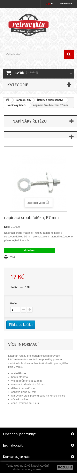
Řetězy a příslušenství (50, 100)
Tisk (13, 257)
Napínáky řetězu (15, 105)
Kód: (7, 226)
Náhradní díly (23, 100)
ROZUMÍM (65, 467)
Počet (13, 303)
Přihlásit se (66, 3)
